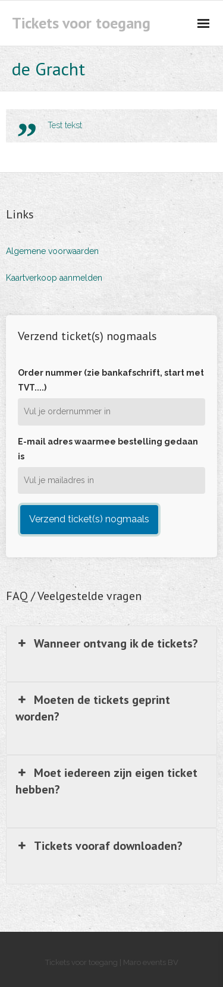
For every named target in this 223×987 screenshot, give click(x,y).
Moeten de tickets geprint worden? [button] (92, 707)
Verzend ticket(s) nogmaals (89, 519)
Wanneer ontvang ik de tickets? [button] (106, 643)
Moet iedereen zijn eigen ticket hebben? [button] (106, 780)
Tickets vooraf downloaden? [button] (99, 845)
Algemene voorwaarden (52, 251)
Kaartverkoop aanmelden (54, 278)
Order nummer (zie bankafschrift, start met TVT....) (111, 380)
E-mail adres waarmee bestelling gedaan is (108, 449)
